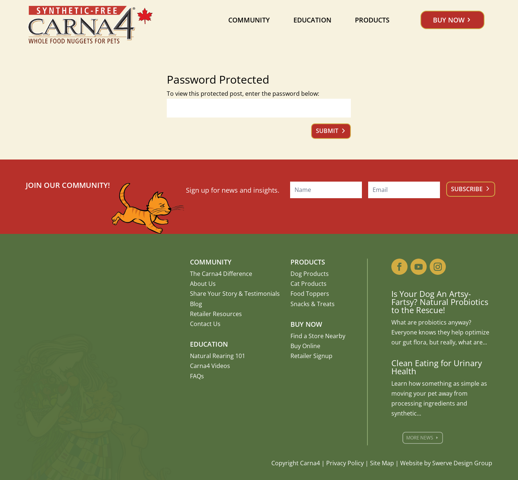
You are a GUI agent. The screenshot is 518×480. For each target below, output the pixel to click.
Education (312, 19)
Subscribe (467, 189)
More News (425, 437)
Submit (327, 131)
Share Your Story (213, 294)
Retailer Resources (216, 314)
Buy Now (449, 19)
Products (372, 19)
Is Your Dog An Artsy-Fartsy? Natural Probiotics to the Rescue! (439, 301)
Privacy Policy (345, 463)
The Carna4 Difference (221, 274)
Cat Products (308, 284)
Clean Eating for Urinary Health (436, 366)
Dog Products (309, 274)
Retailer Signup (311, 356)
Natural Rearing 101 (217, 356)
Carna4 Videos (210, 366)
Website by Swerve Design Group (446, 463)
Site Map (382, 463)
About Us (203, 284)
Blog (196, 304)
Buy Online (305, 346)
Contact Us (205, 324)
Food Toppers (309, 294)
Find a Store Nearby (317, 336)
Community (249, 19)
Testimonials (262, 294)
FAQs (197, 376)
